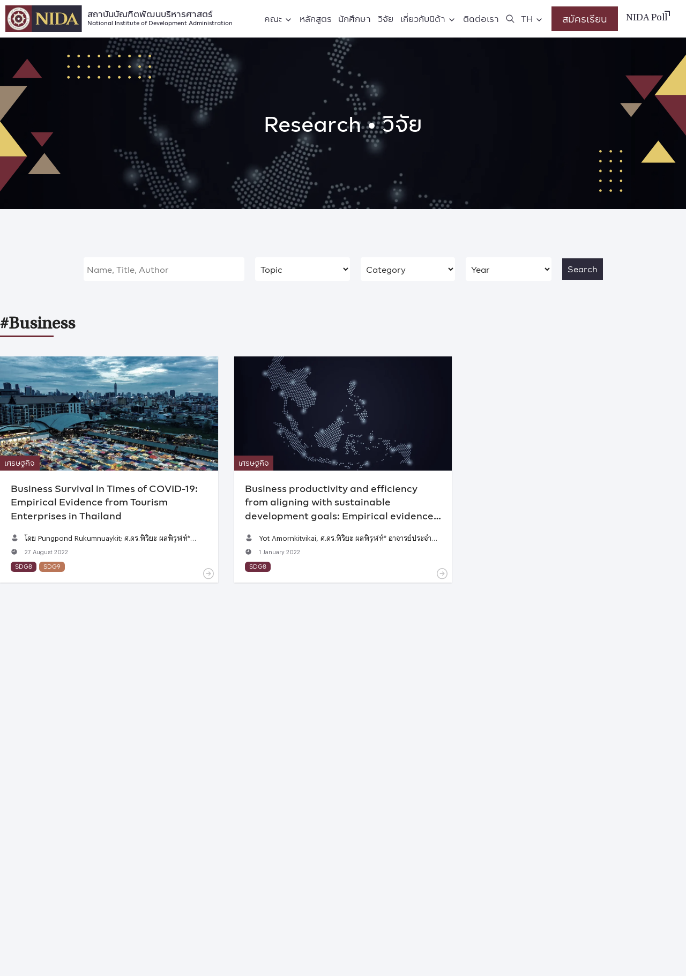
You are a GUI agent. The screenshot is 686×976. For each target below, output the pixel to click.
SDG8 (23, 566)
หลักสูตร (316, 18)
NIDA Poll (646, 18)
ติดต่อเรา (481, 18)
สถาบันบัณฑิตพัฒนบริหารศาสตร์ (160, 17)
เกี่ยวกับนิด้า (422, 18)
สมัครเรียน (584, 18)
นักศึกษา (354, 18)
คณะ (273, 18)
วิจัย (385, 18)
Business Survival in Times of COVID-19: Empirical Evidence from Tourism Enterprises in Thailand (104, 501)
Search (583, 268)
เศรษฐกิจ (19, 463)
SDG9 (52, 566)
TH (527, 18)
